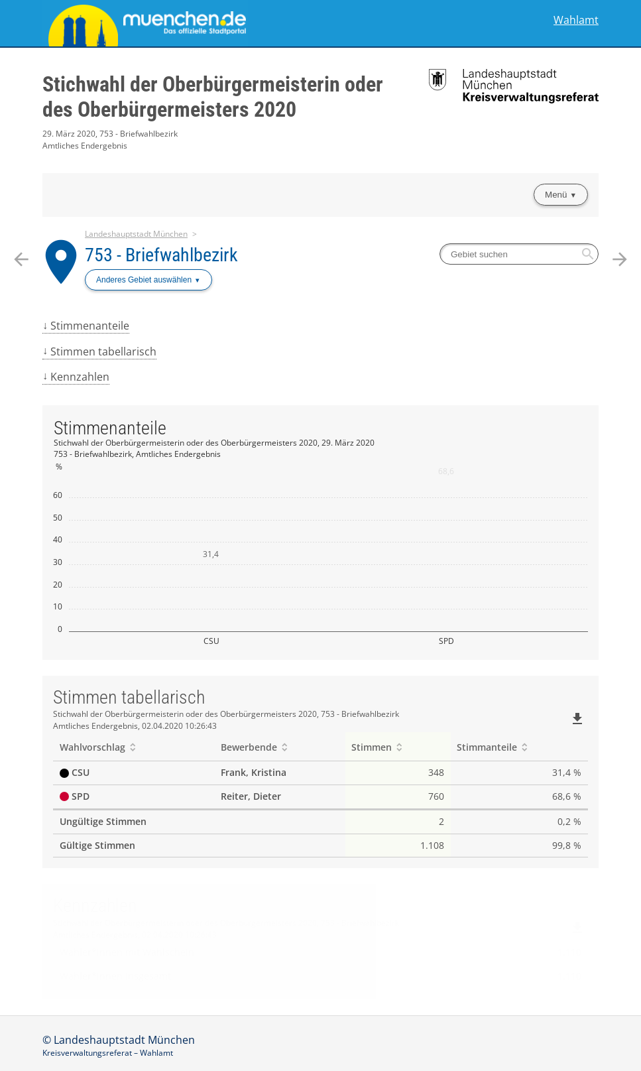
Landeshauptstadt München (136, 233)
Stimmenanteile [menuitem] (89, 325)
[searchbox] (519, 254)
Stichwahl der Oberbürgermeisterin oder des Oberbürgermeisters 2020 (212, 97)
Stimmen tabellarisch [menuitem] (103, 351)
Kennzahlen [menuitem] (79, 376)
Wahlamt (576, 20)
